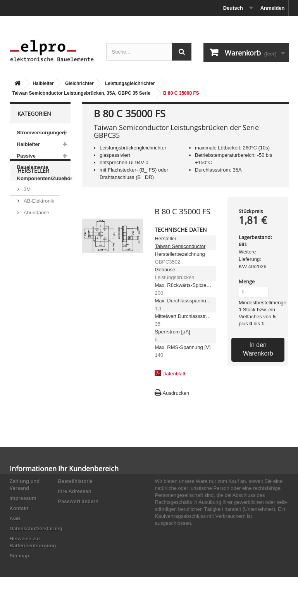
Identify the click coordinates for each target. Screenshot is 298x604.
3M (26, 223)
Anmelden (272, 8)
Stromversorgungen (41, 132)
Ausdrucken (175, 393)
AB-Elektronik (38, 234)
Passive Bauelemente (32, 161)
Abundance (35, 246)
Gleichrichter (79, 83)
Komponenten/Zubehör (44, 178)
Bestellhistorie (75, 481)
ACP (28, 276)
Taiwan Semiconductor (180, 246)
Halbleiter (43, 83)
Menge (247, 281)
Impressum (23, 498)
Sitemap (19, 556)
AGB (15, 518)
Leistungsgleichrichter (130, 83)
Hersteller (33, 207)
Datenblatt (173, 374)
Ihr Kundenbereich (88, 468)
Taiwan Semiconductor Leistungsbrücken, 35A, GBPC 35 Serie (81, 93)
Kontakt (19, 508)
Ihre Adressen (74, 491)
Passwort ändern (78, 501)
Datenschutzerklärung (36, 528)
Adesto (31, 288)
